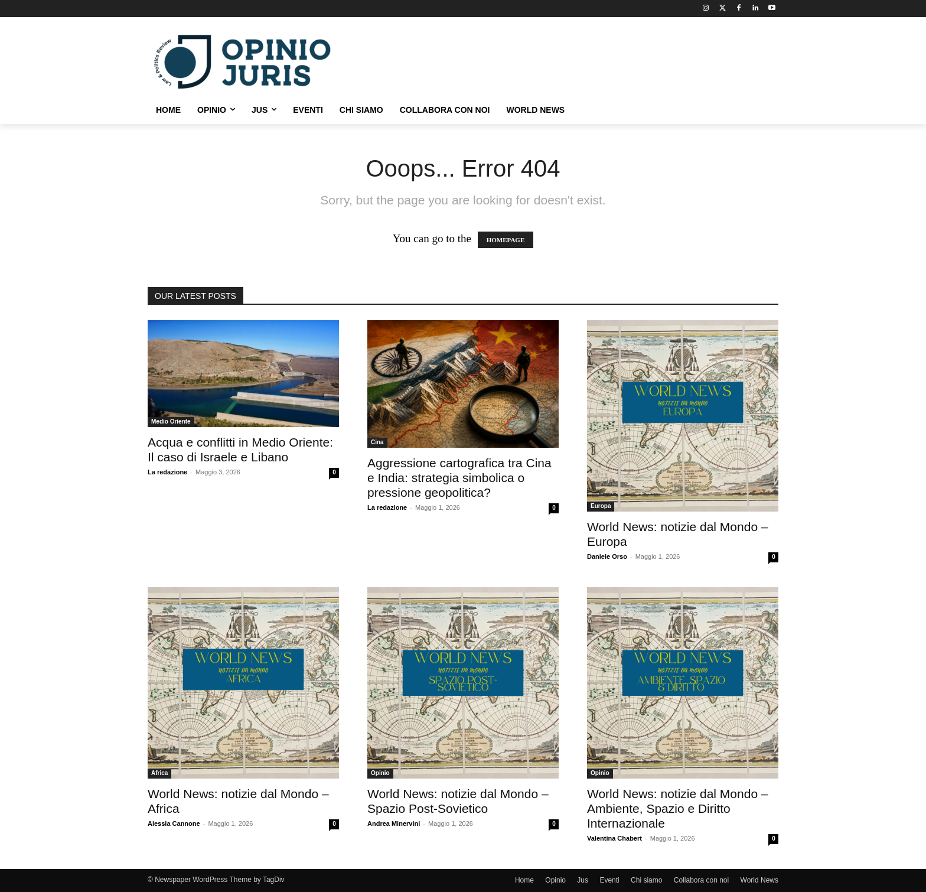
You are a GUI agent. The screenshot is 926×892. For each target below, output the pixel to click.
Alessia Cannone (174, 823)
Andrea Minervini (393, 823)
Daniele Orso (607, 556)
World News (759, 880)
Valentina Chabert (614, 838)
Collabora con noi (701, 880)
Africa (159, 773)
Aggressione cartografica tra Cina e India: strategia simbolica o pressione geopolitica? (459, 477)
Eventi (609, 880)
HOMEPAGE (506, 239)
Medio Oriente (171, 421)
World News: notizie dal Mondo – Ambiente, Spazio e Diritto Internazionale (677, 808)
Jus (582, 880)
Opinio (380, 773)
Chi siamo (646, 880)
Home (524, 880)
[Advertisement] (552, 60)
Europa (601, 506)
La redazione (167, 472)
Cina (377, 442)
